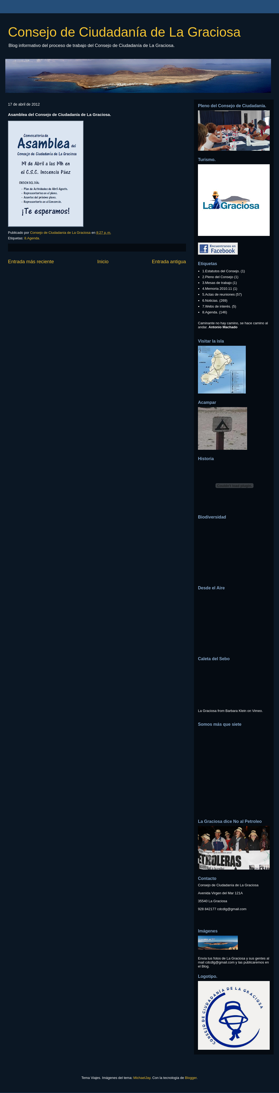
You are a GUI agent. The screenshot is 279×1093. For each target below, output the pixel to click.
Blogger (191, 1078)
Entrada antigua (169, 261)
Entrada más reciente (31, 261)
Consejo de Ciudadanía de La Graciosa (124, 32)
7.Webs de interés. (216, 306)
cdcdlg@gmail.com (231, 909)
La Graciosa (207, 711)
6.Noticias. (210, 301)
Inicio (102, 261)
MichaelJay (141, 1078)
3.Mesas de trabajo (217, 283)
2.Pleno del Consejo (217, 277)
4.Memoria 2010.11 (217, 289)
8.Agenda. (32, 238)
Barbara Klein (235, 711)
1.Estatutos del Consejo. (221, 271)
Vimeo (257, 711)
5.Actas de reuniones (218, 294)
